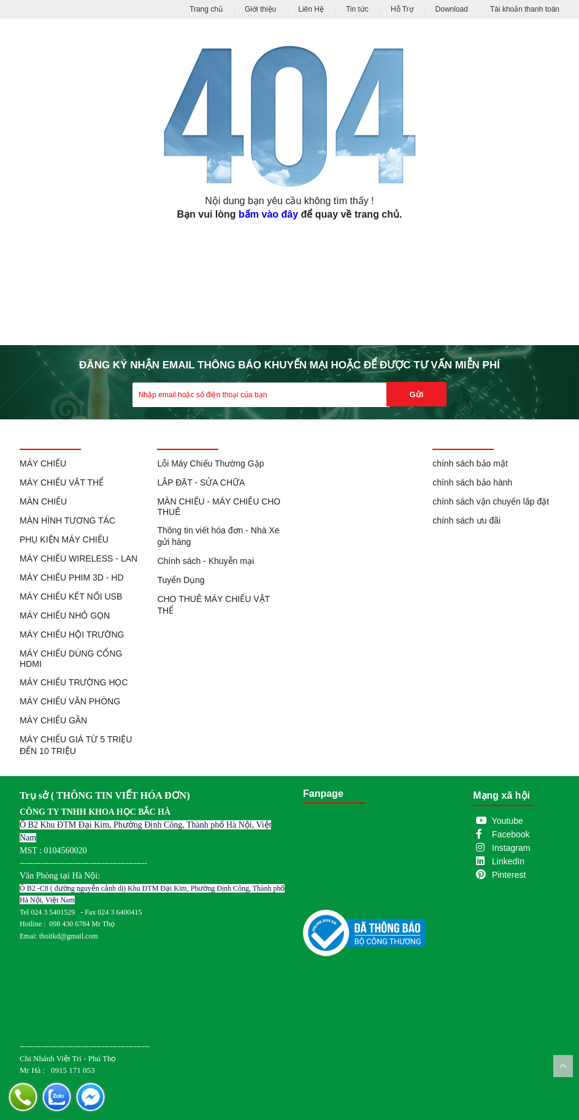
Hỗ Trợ (402, 9)
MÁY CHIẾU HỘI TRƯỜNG (72, 634)
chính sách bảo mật (470, 463)
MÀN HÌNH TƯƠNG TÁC (67, 520)
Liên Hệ (311, 9)
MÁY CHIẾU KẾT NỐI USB (71, 596)
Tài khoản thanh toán (524, 9)
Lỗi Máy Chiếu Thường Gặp (210, 463)
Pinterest (509, 875)
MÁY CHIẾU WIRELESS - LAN (78, 558)
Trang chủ (206, 9)
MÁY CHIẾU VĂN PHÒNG (70, 701)
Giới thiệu (260, 9)
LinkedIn (508, 861)
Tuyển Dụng (180, 580)
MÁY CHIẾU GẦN (53, 720)
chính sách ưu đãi (466, 520)
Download (451, 9)
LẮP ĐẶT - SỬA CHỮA (201, 482)
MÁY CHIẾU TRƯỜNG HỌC (74, 682)
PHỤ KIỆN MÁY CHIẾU (64, 539)
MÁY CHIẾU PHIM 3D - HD (72, 577)
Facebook (510, 834)
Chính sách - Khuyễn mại (205, 561)
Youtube (507, 821)
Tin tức (357, 9)
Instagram (511, 848)
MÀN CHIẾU (43, 501)
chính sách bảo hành (472, 482)
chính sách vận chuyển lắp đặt (490, 501)
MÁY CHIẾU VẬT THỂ (62, 482)
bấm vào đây (268, 214)
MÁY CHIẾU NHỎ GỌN (65, 615)
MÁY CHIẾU (43, 463)
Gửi (417, 394)
